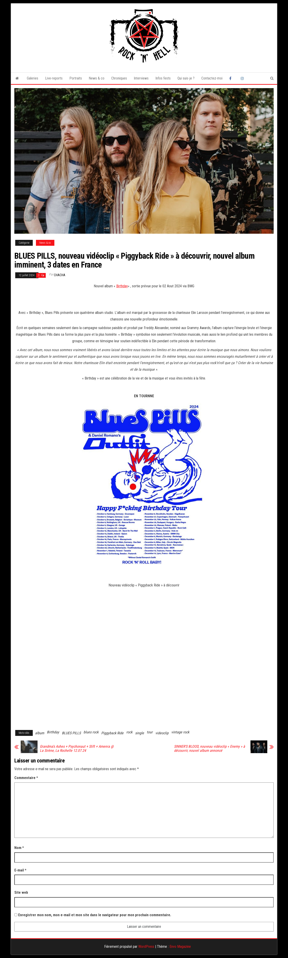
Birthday (122, 286)
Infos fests (163, 78)
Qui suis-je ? (186, 78)
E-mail (20, 870)
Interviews (141, 78)
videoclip (162, 733)
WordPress (146, 946)
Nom (19, 848)
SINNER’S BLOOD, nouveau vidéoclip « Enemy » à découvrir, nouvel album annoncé (209, 749)
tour (150, 732)
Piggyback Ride (112, 733)
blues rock (91, 732)
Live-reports (54, 78)
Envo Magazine (180, 946)
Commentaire (26, 778)
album (39, 733)
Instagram (243, 78)
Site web (21, 892)
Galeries (32, 78)
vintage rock (180, 732)
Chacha (59, 275)
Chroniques (119, 78)
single (139, 733)
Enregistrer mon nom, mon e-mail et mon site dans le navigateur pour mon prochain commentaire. (94, 915)
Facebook (231, 78)
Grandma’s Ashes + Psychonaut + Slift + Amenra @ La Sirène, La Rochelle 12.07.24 (77, 749)
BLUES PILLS (71, 733)
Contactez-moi (211, 78)
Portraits (75, 78)
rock (129, 732)
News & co (96, 78)
